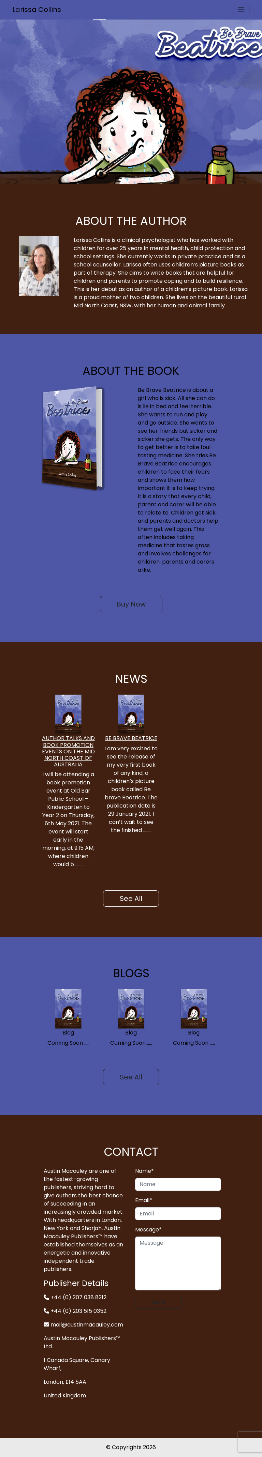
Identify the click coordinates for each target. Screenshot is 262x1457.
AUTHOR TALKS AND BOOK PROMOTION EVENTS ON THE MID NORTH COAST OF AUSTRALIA (68, 751)
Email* (143, 1200)
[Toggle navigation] (241, 9)
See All (131, 898)
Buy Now (131, 604)
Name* (144, 1171)
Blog (68, 1033)
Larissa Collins (36, 9)
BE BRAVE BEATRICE (131, 738)
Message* (148, 1229)
